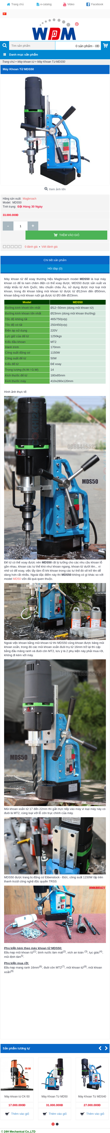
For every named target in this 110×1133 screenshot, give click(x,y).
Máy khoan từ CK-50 (17, 1087)
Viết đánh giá (49, 237)
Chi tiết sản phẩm (54, 251)
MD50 (17, 569)
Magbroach (29, 198)
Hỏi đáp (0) (55, 259)
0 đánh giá (31, 237)
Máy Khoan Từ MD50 (54, 1087)
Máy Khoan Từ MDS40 (92, 1087)
